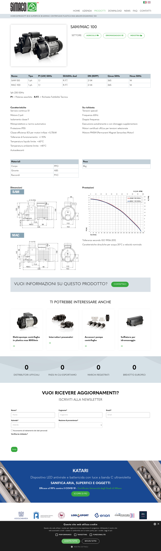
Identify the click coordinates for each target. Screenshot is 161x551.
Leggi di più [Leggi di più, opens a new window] (108, 530)
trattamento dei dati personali (35, 430)
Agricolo (91, 36)
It (144, 2)
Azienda (87, 11)
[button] (80, 546)
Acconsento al (30, 430)
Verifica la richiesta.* (19, 434)
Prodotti (100, 11)
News (127, 11)
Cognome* (63, 410)
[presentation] (29, 441)
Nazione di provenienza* (68, 420)
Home (76, 11)
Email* (108, 410)
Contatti (145, 11)
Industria (135, 36)
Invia (14, 449)
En (149, 2)
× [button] (158, 524)
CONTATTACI (120, 284)
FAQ (135, 11)
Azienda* (14, 420)
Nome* (14, 410)
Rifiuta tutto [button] (90, 541)
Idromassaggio (113, 36)
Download (115, 11)
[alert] (80, 536)
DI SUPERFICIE (34, 16)
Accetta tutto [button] (70, 541)
